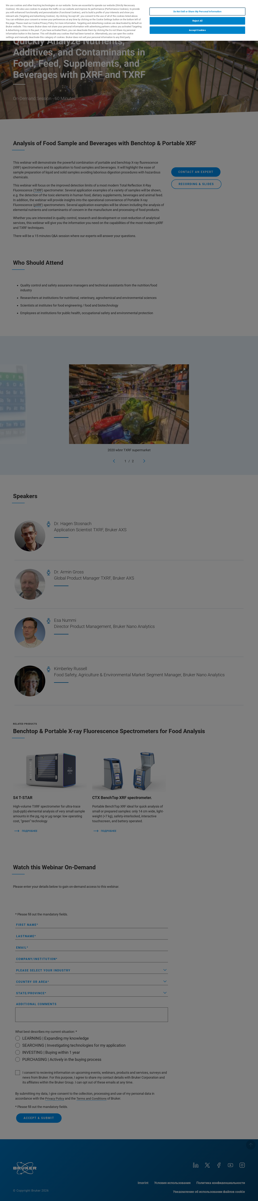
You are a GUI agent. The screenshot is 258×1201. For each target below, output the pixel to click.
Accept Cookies (197, 30)
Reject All (197, 20)
